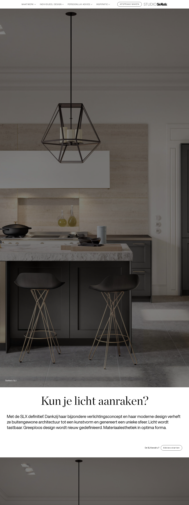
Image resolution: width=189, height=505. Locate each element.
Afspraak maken (129, 4)
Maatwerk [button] (29, 4)
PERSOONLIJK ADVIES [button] (80, 4)
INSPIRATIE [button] (103, 4)
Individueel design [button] (52, 4)
